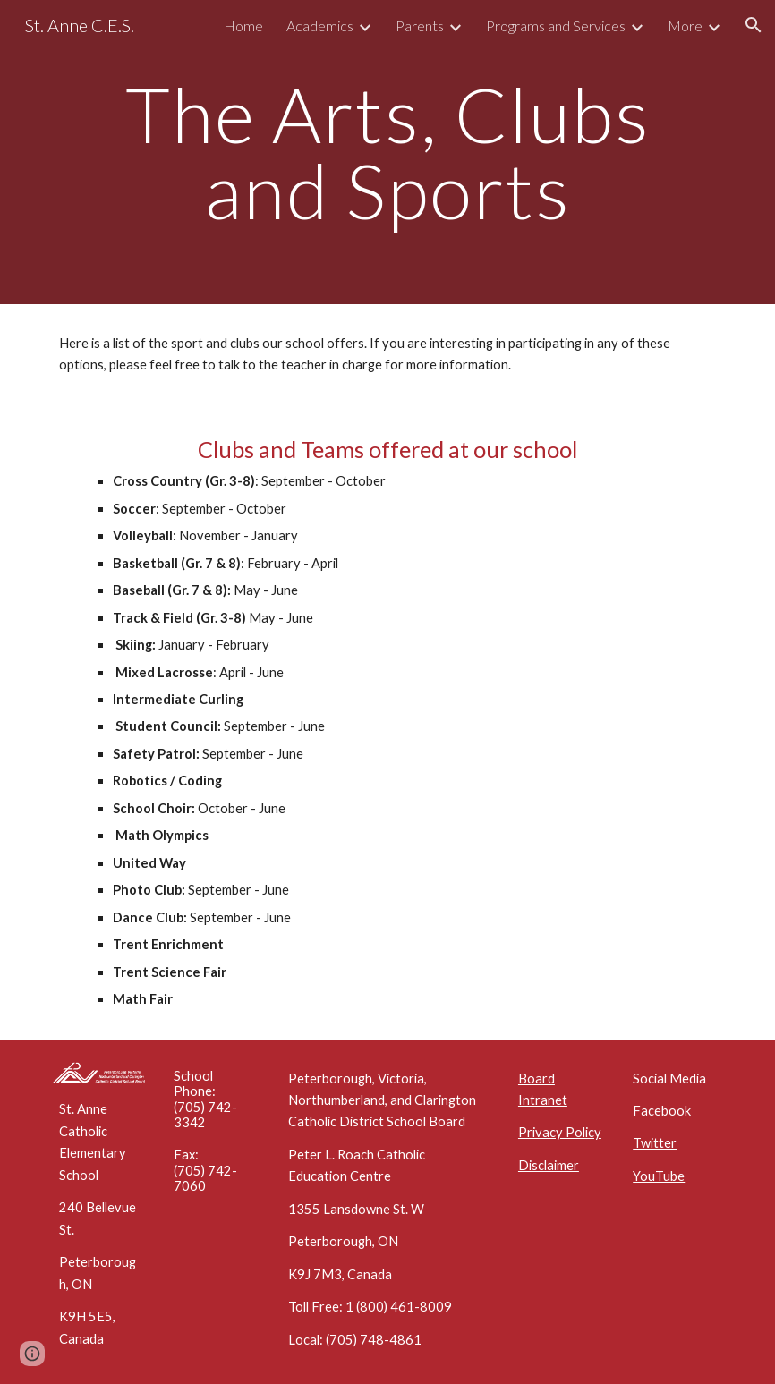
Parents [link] (420, 25)
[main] (388, 152)
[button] (753, 25)
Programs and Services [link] (556, 25)
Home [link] (243, 25)
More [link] (685, 25)
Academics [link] (319, 25)
